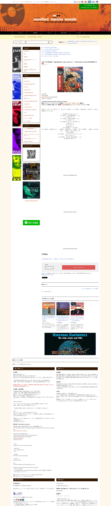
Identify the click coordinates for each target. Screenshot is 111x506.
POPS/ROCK (27, 104)
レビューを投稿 (94, 288)
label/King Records (46, 97)
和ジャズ (95, 41)
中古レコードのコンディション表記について (31, 135)
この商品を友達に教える (47, 259)
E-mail (17, 445)
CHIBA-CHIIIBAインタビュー (30, 138)
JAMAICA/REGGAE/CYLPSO (30, 95)
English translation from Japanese (20, 430)
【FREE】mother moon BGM (30, 131)
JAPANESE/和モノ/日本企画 (73, 41)
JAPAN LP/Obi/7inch (62, 54)
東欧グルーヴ (27, 98)
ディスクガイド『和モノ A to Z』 (72, 103)
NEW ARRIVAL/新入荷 (19, 36)
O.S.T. (46, 56)
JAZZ (46, 49)
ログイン (48, 33)
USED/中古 (51, 49)
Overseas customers (28, 141)
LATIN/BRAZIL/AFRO (28, 92)
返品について (44, 273)
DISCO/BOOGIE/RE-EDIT (29, 84)
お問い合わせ (62, 33)
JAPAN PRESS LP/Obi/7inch (86, 41)
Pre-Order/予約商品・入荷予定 (34, 36)
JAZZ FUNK (57, 49)
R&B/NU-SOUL (27, 89)
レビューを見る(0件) (85, 288)
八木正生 (63, 104)
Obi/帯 (69, 54)
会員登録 (34, 33)
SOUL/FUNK (54, 47)
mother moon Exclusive (72, 43)
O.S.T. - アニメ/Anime (53, 56)
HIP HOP (26, 87)
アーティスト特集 (28, 118)
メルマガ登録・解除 (84, 36)
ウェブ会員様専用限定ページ (30, 128)
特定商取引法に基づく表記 (47, 274)
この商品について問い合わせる (59, 259)
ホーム (43, 47)
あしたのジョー (73, 104)
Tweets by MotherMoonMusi (31, 200)
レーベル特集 (27, 121)
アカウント (19, 33)
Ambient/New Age (28, 106)
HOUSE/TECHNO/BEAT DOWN (30, 101)
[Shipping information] (17, 439)
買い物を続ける (70, 259)
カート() (77, 33)
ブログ (77, 36)
